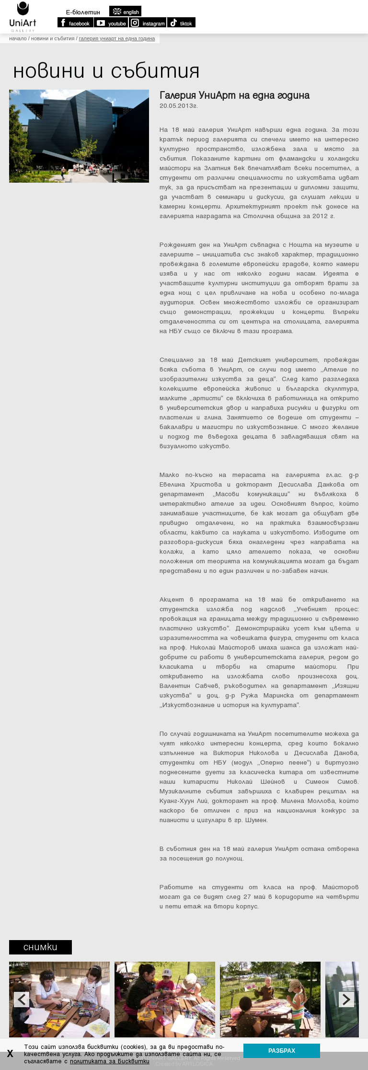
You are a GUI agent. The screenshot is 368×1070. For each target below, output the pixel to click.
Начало (17, 38)
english (125, 11)
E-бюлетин (83, 12)
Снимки (40, 947)
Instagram (147, 22)
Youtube (110, 22)
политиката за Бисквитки (110, 1061)
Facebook (75, 22)
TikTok (181, 22)
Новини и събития (53, 38)
